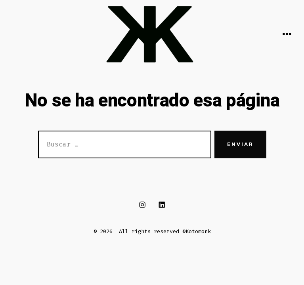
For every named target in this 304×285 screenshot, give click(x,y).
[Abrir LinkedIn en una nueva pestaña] (162, 204)
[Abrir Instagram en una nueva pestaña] (142, 204)
